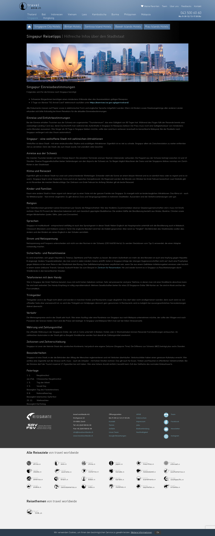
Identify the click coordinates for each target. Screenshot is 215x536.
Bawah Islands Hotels (128, 26)
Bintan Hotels (72, 26)
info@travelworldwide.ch (83, 432)
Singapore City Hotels (47, 26)
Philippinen (130, 14)
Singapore (32, 18)
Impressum (140, 421)
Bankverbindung (142, 429)
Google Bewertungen (117, 436)
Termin (111, 425)
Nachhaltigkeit (142, 432)
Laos (84, 14)
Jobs (138, 425)
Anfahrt (112, 429)
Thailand (31, 14)
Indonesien (57, 14)
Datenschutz (141, 418)
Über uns (174, 6)
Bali (44, 14)
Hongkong (48, 18)
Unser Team (114, 432)
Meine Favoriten (151, 6)
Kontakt (197, 6)
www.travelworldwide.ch (83, 436)
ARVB (138, 414)
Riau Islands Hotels (156, 26)
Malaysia (146, 14)
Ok (158, 532)
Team (164, 6)
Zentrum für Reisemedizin (109, 267)
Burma (115, 14)
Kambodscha (99, 14)
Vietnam (72, 14)
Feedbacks (186, 6)
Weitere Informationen (141, 532)
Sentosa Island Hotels (98, 26)
